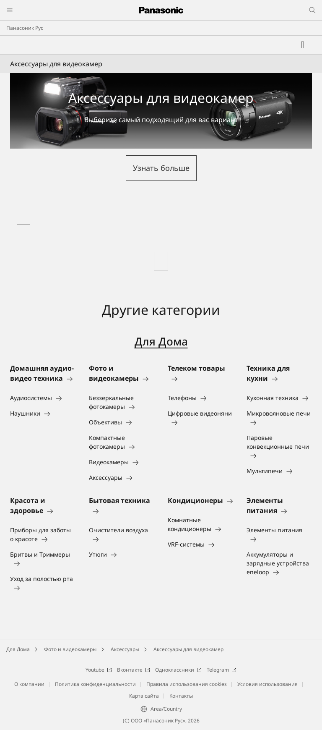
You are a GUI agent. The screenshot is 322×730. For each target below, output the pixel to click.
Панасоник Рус (24, 27)
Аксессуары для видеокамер (188, 649)
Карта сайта (144, 695)
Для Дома (161, 341)
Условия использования (267, 684)
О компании (29, 684)
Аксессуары (125, 649)
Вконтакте (133, 669)
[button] (161, 168)
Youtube (99, 669)
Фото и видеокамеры (70, 649)
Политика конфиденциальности (95, 684)
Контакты (181, 695)
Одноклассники (178, 669)
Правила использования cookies (186, 684)
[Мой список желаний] (302, 45)
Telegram (221, 669)
